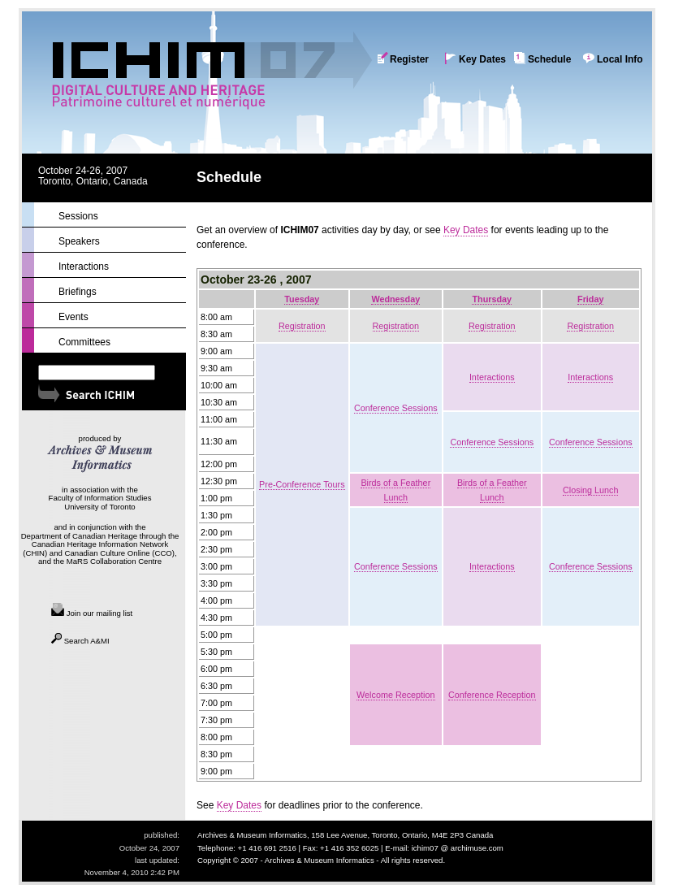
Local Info (620, 59)
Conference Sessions (396, 408)
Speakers (79, 241)
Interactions (492, 377)
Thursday (492, 299)
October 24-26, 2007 (82, 170)
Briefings (77, 291)
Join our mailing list (91, 613)
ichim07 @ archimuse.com (457, 847)
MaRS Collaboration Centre (114, 561)
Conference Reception (491, 695)
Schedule (549, 59)
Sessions (78, 216)
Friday (590, 299)
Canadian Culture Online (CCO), (121, 552)
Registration (302, 326)
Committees (84, 342)
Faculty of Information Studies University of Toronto (100, 502)
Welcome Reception (395, 695)
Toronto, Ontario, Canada (93, 181)
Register (409, 59)
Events (73, 317)
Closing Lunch (590, 490)
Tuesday (301, 299)
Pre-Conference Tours (301, 484)
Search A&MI (80, 640)
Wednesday (395, 299)
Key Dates (482, 59)
